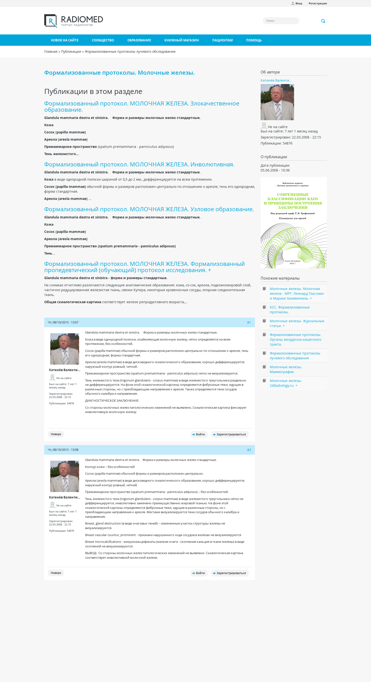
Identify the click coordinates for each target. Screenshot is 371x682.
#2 (249, 449)
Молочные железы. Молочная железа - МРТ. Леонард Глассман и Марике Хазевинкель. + (297, 293)
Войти (200, 434)
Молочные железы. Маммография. (286, 369)
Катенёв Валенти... (64, 370)
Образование (139, 40)
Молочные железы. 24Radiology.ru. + (286, 383)
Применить (323, 21)
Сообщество (103, 40)
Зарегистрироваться (231, 434)
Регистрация (318, 3)
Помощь (254, 40)
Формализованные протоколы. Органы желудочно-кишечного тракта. (295, 339)
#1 (249, 322)
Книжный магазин (181, 40)
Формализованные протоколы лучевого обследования (130, 51)
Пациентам (222, 40)
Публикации (71, 51)
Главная (50, 51)
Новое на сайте (64, 40)
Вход (299, 3)
